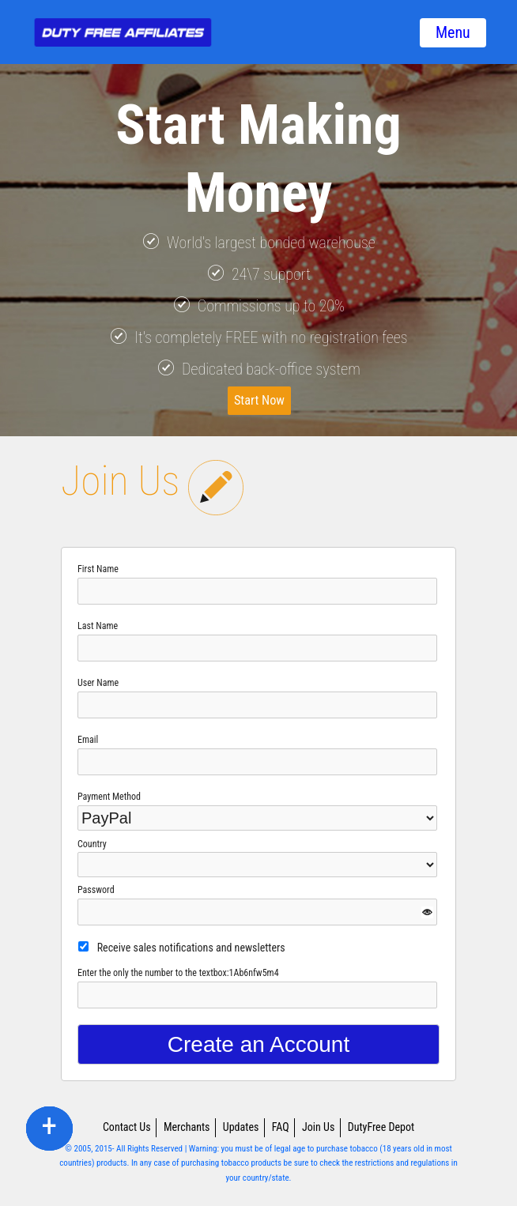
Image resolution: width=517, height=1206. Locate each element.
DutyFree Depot (381, 1127)
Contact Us (127, 1127)
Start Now (260, 400)
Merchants (187, 1127)
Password (96, 889)
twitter (49, 1127)
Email (87, 739)
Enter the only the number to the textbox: (178, 972)
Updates (241, 1127)
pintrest (49, 1127)
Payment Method (109, 796)
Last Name (97, 625)
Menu (453, 32)
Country (92, 844)
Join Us (318, 1127)
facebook (49, 1127)
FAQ (280, 1127)
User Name (98, 682)
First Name (98, 569)
